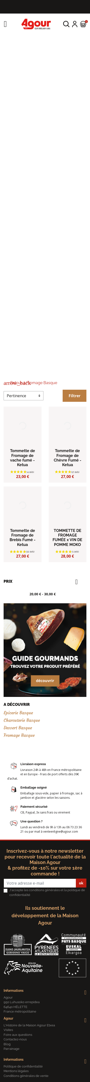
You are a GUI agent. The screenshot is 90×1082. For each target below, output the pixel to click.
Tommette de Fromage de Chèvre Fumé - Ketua (67, 457)
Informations (14, 990)
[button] (66, 24)
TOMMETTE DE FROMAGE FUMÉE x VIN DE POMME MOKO (67, 537)
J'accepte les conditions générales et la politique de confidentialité (47, 892)
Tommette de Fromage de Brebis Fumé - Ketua (23, 537)
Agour (8, 1018)
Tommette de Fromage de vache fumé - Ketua (22, 457)
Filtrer (74, 395)
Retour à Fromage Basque (30, 383)
